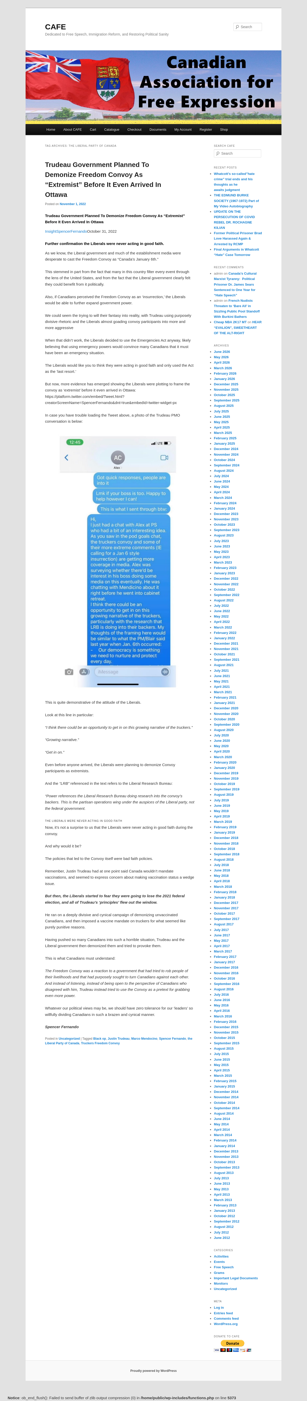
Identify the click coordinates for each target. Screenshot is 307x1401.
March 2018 (223, 887)
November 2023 (226, 519)
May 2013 (221, 1189)
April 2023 (222, 557)
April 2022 (222, 622)
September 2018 (226, 854)
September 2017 (226, 919)
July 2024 (221, 476)
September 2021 (226, 660)
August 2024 (224, 471)
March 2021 (223, 692)
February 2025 (225, 438)
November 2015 (226, 1032)
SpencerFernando (71, 231)
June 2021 (222, 676)
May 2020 (221, 746)
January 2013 (224, 1211)
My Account (183, 129)
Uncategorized (69, 1038)
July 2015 (221, 1054)
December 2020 (226, 708)
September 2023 (226, 530)
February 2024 (225, 503)
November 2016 (226, 973)
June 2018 (222, 870)
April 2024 (222, 492)
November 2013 (226, 1157)
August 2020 (224, 730)
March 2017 (223, 951)
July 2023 (221, 541)
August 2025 (224, 406)
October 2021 (224, 654)
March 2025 (223, 433)
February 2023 (225, 568)
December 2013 (226, 1151)
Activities (221, 1256)
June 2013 (222, 1183)
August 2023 (224, 535)
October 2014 (224, 1103)
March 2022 (223, 627)
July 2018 (221, 865)
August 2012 (224, 1227)
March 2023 (223, 562)
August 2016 (224, 989)
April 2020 (222, 751)
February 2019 (225, 827)
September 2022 (226, 595)
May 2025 (221, 422)
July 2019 (221, 800)
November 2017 (226, 908)
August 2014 (224, 1113)
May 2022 (221, 616)
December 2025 (226, 384)
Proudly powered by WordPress (153, 1371)
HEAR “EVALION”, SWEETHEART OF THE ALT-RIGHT (238, 327)
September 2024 (226, 465)
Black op (99, 1038)
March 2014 (223, 1135)
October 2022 (224, 589)
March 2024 (223, 498)
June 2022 (222, 611)
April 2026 (222, 362)
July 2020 (221, 735)
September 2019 (226, 789)
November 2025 (226, 389)
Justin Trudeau (118, 1038)
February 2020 (225, 762)
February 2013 (225, 1205)
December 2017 (226, 903)
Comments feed (226, 1318)
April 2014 (222, 1129)
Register (206, 129)
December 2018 (226, 838)
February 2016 (225, 1022)
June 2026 (222, 352)
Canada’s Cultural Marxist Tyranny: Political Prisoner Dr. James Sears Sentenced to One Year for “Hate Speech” (235, 284)
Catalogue (111, 129)
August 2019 (224, 795)
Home (50, 129)
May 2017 (221, 941)
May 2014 (221, 1124)
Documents (157, 129)
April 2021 (222, 687)
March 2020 (223, 757)
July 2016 (221, 994)
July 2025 (221, 411)
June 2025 (222, 417)
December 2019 (226, 773)
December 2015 (226, 1027)
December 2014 (226, 1092)
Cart (93, 129)
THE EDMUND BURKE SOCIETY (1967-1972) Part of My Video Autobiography (236, 200)
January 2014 (224, 1146)
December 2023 (226, 514)
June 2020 (222, 741)
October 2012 (224, 1216)
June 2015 (222, 1059)
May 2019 (221, 811)
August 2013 (224, 1173)
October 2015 (224, 1038)
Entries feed (223, 1313)
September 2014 (226, 1108)
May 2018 (221, 876)
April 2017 (222, 946)
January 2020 (224, 768)
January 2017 (224, 962)
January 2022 (224, 638)
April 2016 (222, 1011)
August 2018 (224, 859)
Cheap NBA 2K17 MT (230, 322)
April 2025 (222, 427)
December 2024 (226, 449)
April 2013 (222, 1194)
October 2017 (224, 913)
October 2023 (224, 524)
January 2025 (224, 443)
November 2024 (226, 454)
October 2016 (224, 978)
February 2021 (225, 697)
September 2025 (226, 400)
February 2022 (225, 633)
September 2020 (226, 724)
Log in (219, 1307)
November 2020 (226, 714)
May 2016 (221, 1005)
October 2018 (224, 849)
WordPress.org (226, 1324)
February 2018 (225, 892)
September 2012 (226, 1221)
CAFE (55, 27)
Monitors (221, 1283)
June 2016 (222, 1000)
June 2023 (222, 546)
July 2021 (221, 671)
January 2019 (224, 832)
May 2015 (221, 1065)
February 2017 (225, 957)
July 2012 (221, 1232)
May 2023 (221, 552)
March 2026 (223, 368)
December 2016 (226, 967)
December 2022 (226, 578)
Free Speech (224, 1267)
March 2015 (223, 1076)
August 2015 (224, 1048)
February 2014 (225, 1140)
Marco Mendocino (144, 1038)
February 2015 (225, 1081)
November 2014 (226, 1097)
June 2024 (222, 481)
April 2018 (222, 881)
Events (219, 1262)
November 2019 (226, 778)
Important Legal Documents (236, 1278)
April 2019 (222, 816)
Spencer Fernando (172, 1038)
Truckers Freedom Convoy (100, 1043)
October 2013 (224, 1162)
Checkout (134, 129)
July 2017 (221, 930)
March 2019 (223, 822)
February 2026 (225, 373)
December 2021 (226, 643)
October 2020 (224, 719)
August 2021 (224, 665)
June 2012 (222, 1238)
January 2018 (224, 897)
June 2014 (222, 1119)
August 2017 (224, 924)
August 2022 (224, 600)
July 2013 (221, 1178)
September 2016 (226, 984)
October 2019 (224, 784)
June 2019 (222, 806)
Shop (224, 129)
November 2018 (226, 843)
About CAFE (72, 129)
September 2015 (226, 1043)
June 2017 (222, 935)
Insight (50, 231)
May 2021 (221, 681)
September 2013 (226, 1167)
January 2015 (224, 1086)
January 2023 (224, 573)
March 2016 (223, 1016)
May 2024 (221, 487)
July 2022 (221, 606)
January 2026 (224, 379)
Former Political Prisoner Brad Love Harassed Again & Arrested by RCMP (238, 238)
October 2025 (224, 395)
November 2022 (226, 584)
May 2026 (221, 357)
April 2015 (222, 1070)
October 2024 (224, 460)
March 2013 (223, 1200)
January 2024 (224, 508)
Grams (219, 1273)
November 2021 (226, 649)
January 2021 (224, 703)
